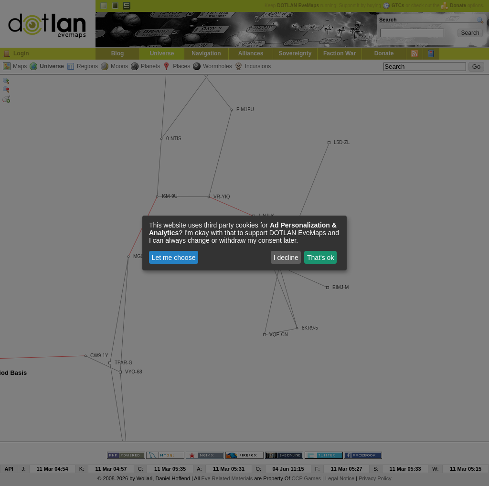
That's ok (320, 257)
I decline (286, 257)
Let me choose (174, 257)
